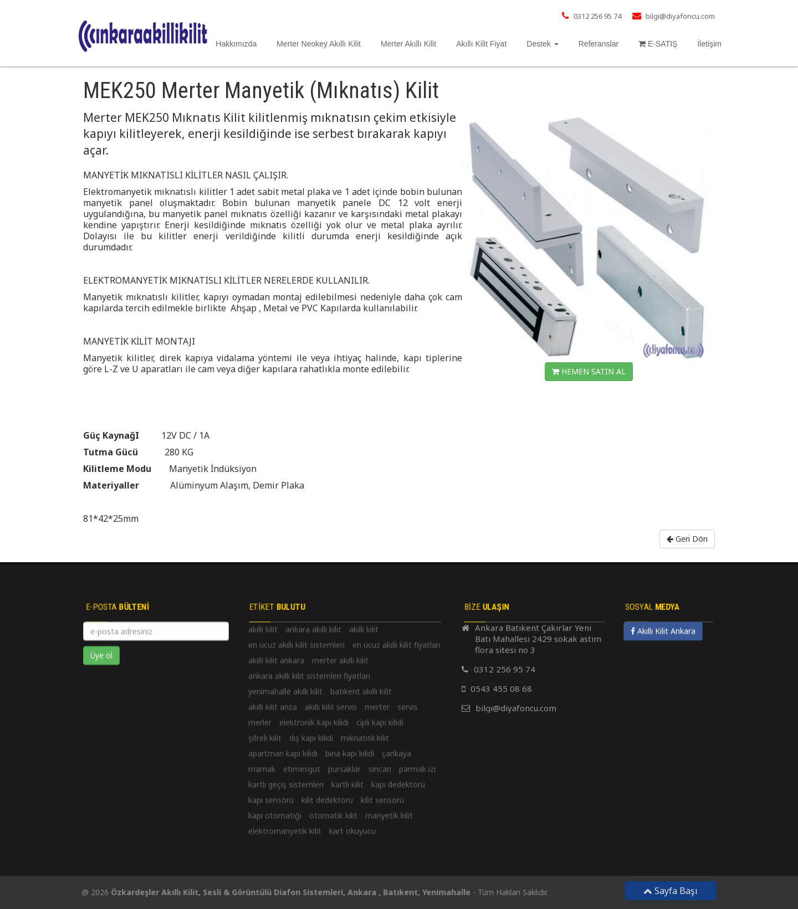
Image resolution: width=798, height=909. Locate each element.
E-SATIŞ (657, 43)
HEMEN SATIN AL (589, 371)
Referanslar (598, 43)
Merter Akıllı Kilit (408, 43)
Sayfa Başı (675, 891)
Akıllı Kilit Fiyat (481, 43)
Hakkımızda (236, 43)
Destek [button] (542, 43)
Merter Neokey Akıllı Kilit (319, 43)
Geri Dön (687, 538)
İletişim (709, 43)
